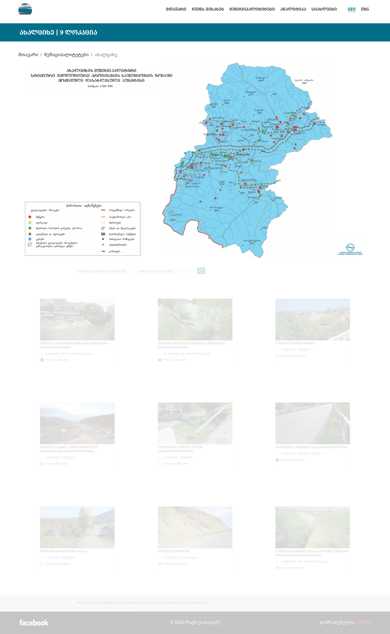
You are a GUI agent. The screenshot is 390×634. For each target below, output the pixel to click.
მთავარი (176, 9)
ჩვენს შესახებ (208, 9)
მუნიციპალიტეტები (252, 9)
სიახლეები (324, 9)
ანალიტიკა (293, 9)
